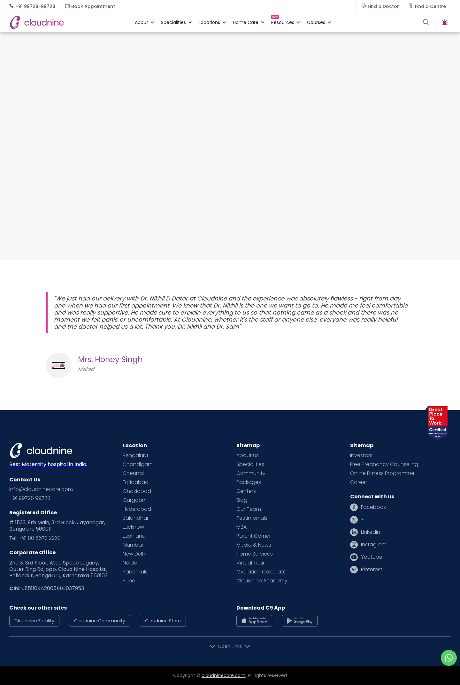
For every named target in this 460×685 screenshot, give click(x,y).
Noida (130, 563)
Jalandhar (136, 518)
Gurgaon (134, 500)
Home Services (254, 554)
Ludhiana (134, 536)
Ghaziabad (137, 491)
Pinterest (371, 569)
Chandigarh (138, 464)
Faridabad (136, 482)
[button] (141, 22)
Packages (248, 482)
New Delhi (134, 554)
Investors (361, 455)
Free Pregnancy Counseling (384, 464)
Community (250, 473)
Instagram (374, 545)
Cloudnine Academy (262, 581)
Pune (129, 581)
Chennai (133, 473)
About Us (247, 455)
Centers (246, 491)
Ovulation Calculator (262, 572)
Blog (241, 500)
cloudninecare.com (223, 675)
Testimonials (251, 518)
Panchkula (136, 572)
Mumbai (133, 545)
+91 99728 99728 (29, 498)
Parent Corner (253, 536)
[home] (68, 22)
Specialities (250, 464)
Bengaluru (135, 455)
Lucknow (133, 527)
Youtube (371, 557)
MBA (241, 527)
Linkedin (370, 532)
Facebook (373, 507)
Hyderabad (137, 509)
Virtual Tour (250, 563)
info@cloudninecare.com (41, 489)
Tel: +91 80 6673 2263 (35, 538)
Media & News (253, 545)
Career (358, 482)
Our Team (248, 509)
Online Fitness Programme (382, 473)
